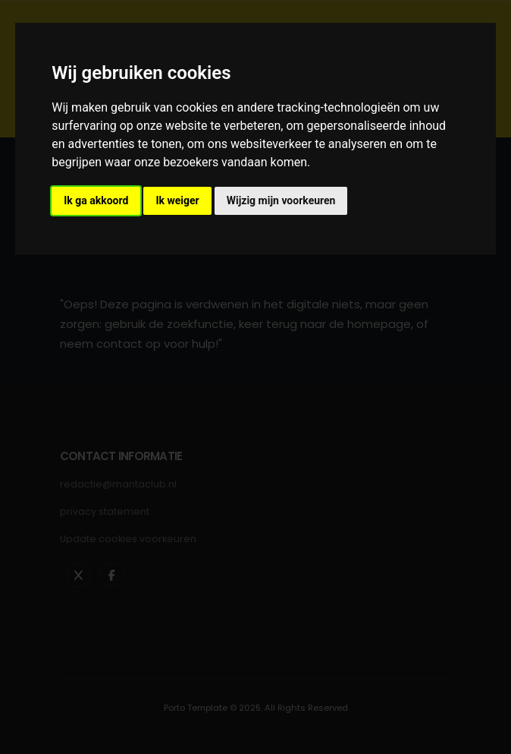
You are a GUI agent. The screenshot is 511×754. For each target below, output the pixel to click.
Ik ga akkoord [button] (96, 200)
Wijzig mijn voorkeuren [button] (281, 200)
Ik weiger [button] (177, 200)
